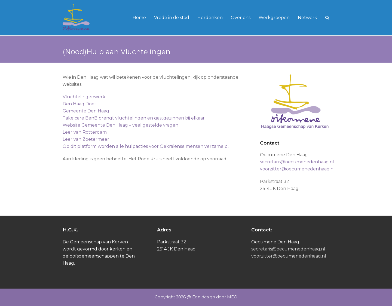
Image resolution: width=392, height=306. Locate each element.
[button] (327, 18)
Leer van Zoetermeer (86, 139)
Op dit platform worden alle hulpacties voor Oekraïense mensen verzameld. (146, 146)
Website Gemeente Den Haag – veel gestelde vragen (120, 125)
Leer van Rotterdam (85, 132)
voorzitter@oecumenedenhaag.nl (297, 169)
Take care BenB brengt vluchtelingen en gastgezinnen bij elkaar (134, 118)
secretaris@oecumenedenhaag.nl (297, 161)
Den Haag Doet (79, 103)
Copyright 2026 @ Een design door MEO (196, 297)
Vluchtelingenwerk (84, 96)
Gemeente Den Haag (86, 111)
